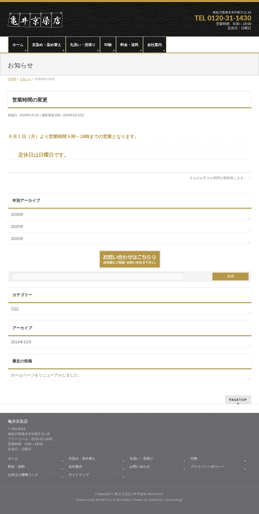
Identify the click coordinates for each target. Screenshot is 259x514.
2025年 (17, 226)
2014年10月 (21, 342)
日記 (15, 309)
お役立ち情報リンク (23, 475)
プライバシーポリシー (207, 467)
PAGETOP (238, 399)
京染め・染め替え (82, 458)
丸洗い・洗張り (141, 458)
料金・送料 (16, 467)
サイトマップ (79, 475)
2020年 (17, 238)
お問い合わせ (140, 467)
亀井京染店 (123, 494)
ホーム (13, 458)
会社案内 (75, 467)
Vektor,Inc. (156, 500)
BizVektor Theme (130, 500)
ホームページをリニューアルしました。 (46, 375)
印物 (193, 458)
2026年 (17, 214)
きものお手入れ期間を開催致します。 (220, 178)
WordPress (103, 500)
